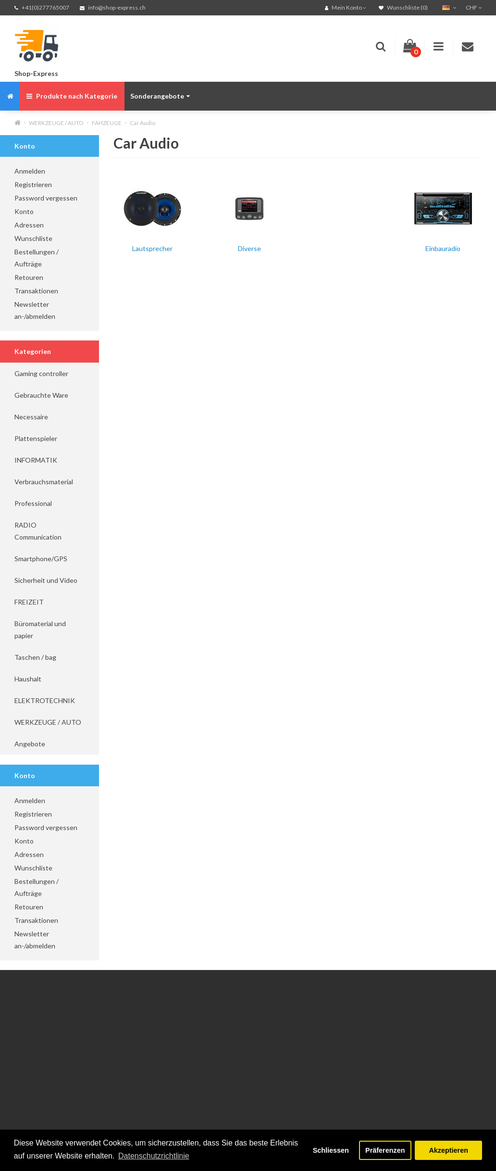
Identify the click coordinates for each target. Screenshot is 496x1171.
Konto (24, 211)
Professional (33, 503)
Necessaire (31, 417)
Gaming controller (41, 373)
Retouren (28, 277)
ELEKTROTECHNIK (44, 700)
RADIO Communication (38, 531)
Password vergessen (45, 198)
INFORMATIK (35, 460)
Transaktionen (36, 291)
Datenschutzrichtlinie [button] (153, 1156)
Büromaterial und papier (40, 629)
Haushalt (27, 679)
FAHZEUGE (107, 122)
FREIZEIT (29, 602)
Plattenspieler (35, 438)
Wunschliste (33, 238)
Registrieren (33, 184)
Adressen (29, 225)
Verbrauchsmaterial (43, 482)
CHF (474, 7)
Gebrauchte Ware (41, 395)
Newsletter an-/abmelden (34, 310)
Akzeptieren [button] (448, 1150)
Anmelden (29, 171)
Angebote (29, 744)
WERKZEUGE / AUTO (56, 122)
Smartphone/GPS (40, 558)
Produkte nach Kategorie (71, 96)
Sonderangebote (160, 96)
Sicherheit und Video (45, 580)
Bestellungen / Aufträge (36, 258)
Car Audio (142, 122)
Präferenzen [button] (385, 1150)
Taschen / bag (35, 657)
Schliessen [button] (331, 1150)
